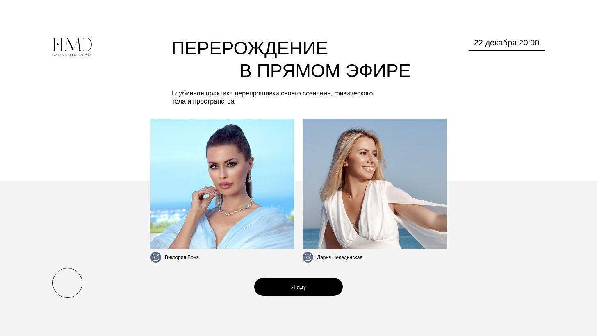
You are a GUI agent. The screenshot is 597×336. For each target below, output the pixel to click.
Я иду (298, 287)
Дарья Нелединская (339, 257)
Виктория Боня (182, 257)
